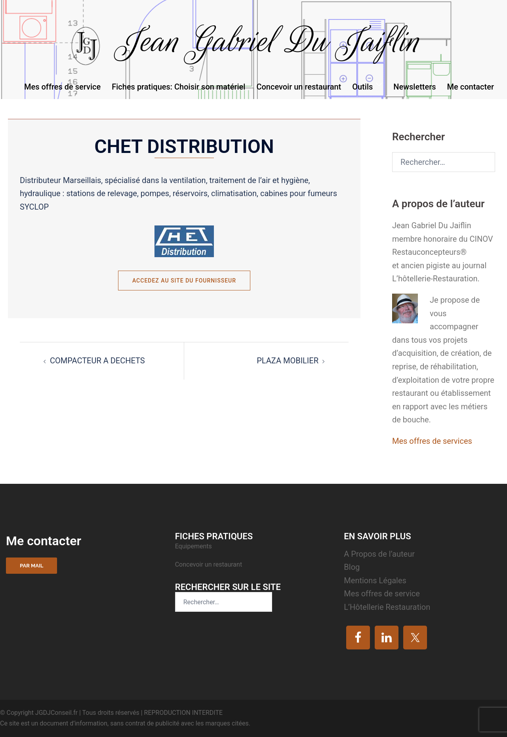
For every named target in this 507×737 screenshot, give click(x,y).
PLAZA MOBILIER (287, 360)
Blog (352, 567)
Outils (362, 87)
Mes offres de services (432, 441)
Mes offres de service (62, 87)
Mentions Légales (375, 580)
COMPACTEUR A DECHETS (97, 360)
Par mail (31, 566)
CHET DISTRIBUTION (184, 146)
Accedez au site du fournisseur (184, 280)
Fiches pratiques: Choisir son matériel (178, 87)
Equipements (194, 546)
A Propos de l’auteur (379, 554)
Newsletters (414, 87)
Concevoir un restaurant (298, 87)
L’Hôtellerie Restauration (387, 607)
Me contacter (470, 87)
